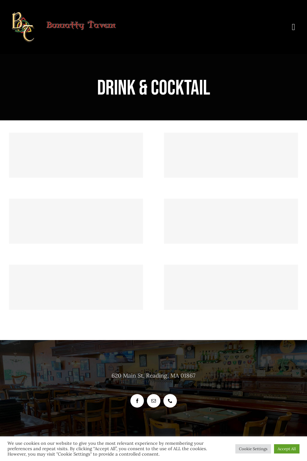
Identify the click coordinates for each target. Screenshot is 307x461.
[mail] (153, 401)
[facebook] (137, 401)
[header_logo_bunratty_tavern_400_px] (69, 14)
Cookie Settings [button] (253, 448)
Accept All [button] (287, 448)
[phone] (170, 401)
